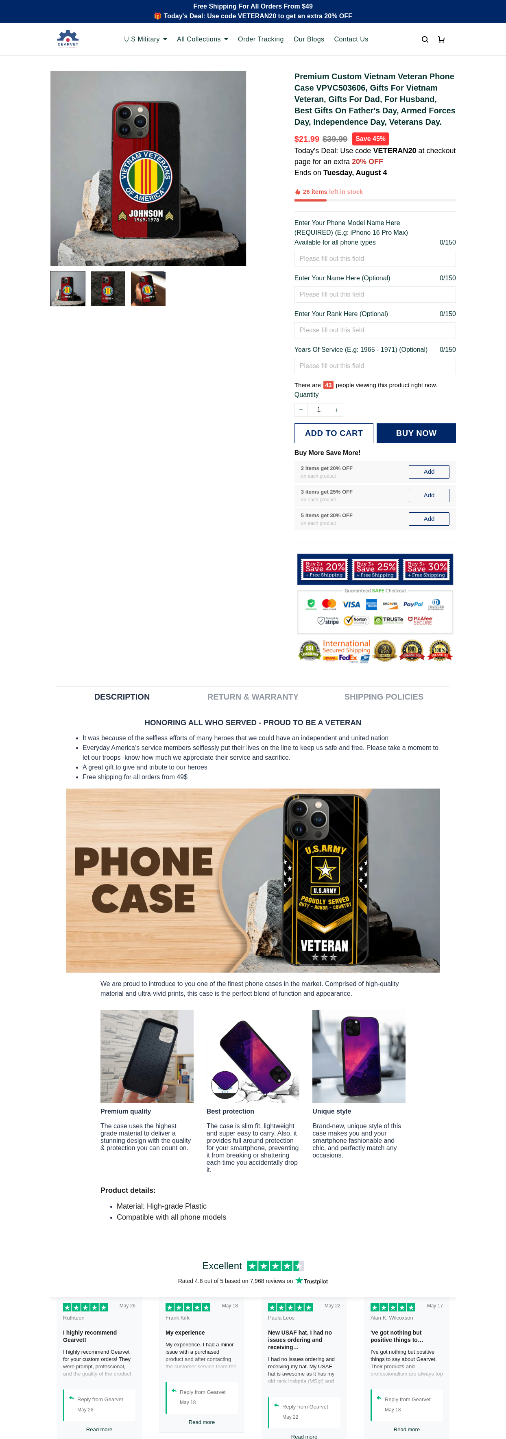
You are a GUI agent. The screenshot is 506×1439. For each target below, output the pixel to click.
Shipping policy (281, 1403)
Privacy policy (279, 1375)
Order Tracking (176, 1375)
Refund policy (279, 1417)
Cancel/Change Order (186, 1431)
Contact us (170, 1389)
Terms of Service (284, 1389)
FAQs (163, 1403)
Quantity (306, 357)
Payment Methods (181, 1417)
